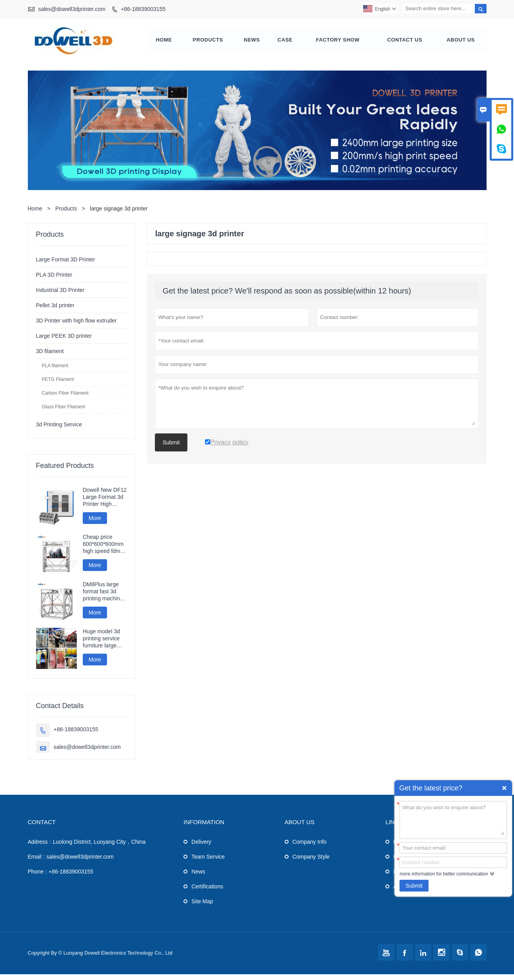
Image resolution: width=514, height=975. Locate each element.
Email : (36, 857)
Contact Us (404, 40)
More (95, 519)
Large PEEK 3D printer (64, 336)
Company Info (309, 842)
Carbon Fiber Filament (65, 394)
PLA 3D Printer (54, 275)
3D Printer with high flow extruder (76, 321)
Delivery (201, 842)
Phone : (37, 872)
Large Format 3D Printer (65, 260)
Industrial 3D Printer (60, 291)
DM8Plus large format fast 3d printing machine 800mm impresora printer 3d (103, 592)
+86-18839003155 (143, 9)
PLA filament (55, 366)
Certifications (207, 887)
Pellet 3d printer (55, 306)
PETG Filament (58, 380)
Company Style (311, 857)
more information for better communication (444, 874)
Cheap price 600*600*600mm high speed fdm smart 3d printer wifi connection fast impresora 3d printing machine (104, 545)
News (252, 40)
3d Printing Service (59, 425)
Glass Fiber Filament (63, 407)
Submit (414, 886)
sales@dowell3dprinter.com (71, 9)
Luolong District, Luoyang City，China (99, 842)
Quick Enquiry (504, 788)
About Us (461, 40)
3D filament (50, 352)
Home (164, 40)
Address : (39, 842)
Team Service (208, 857)
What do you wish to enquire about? (453, 819)
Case (285, 40)
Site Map (202, 902)
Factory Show (338, 40)
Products (208, 40)
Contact (42, 822)
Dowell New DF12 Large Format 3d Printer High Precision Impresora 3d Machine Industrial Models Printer (105, 498)
